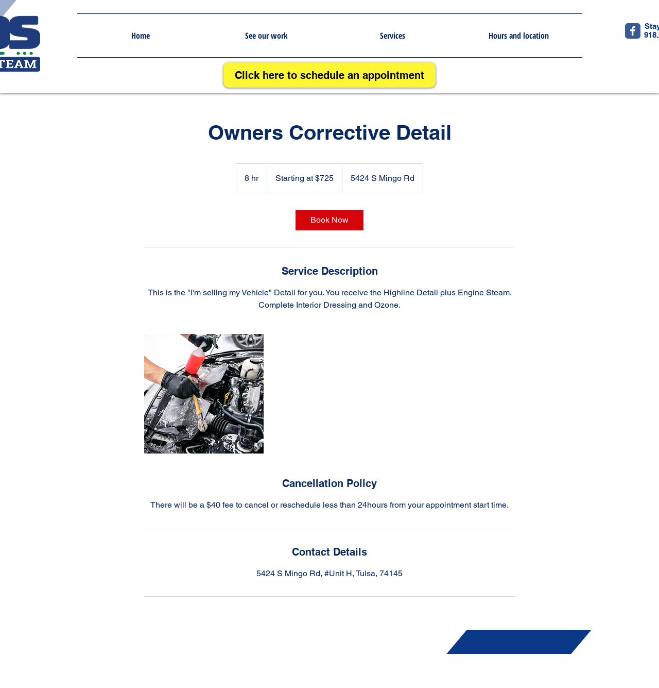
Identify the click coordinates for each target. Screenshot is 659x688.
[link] (329, 220)
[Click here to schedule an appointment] (329, 75)
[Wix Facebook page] (632, 31)
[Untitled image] (204, 394)
